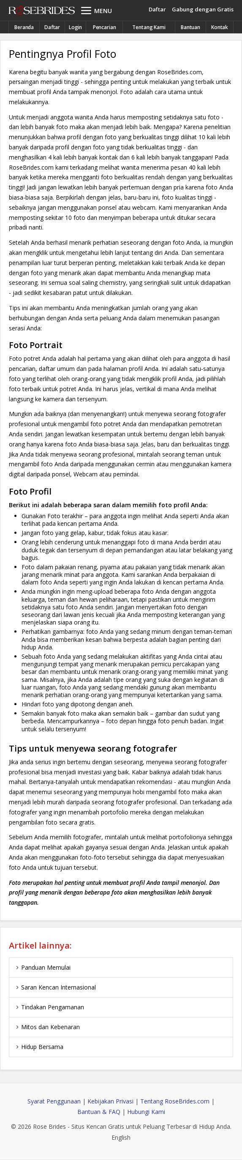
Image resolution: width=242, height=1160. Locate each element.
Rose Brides (41, 11)
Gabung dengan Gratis (203, 9)
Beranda (24, 27)
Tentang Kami (149, 27)
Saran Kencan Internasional (55, 987)
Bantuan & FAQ (98, 1112)
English (121, 1137)
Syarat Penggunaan (54, 1101)
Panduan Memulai (42, 967)
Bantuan (190, 27)
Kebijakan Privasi (110, 1101)
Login (75, 27)
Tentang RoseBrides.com (174, 1101)
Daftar (157, 9)
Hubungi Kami (146, 1112)
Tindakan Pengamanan (49, 1007)
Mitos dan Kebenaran (47, 1027)
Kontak (219, 27)
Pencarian (104, 27)
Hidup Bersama (38, 1047)
